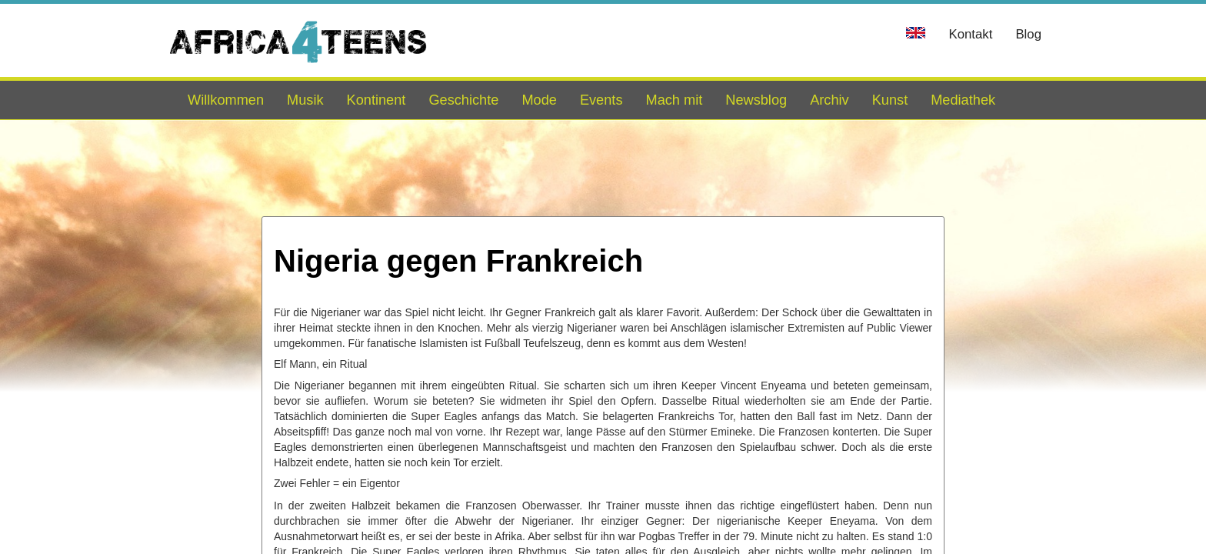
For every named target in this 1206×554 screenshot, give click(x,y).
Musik (305, 100)
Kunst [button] (890, 100)
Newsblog (756, 100)
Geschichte (463, 100)
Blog (1028, 34)
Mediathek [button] (963, 100)
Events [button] (601, 100)
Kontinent (376, 100)
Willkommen (226, 100)
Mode (539, 100)
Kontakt (970, 34)
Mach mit (673, 100)
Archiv (829, 100)
